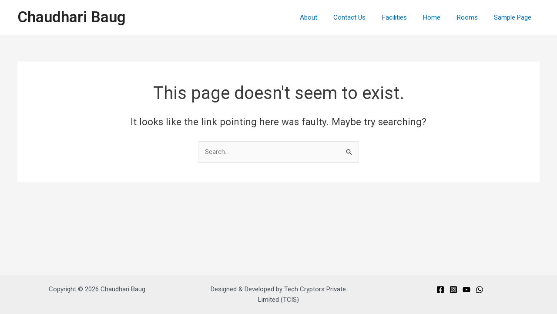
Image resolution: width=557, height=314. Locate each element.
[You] (466, 290)
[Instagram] (453, 290)
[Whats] (479, 290)
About (326, 17)
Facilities (405, 17)
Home (440, 17)
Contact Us (364, 17)
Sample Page (514, 17)
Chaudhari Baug (71, 17)
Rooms (472, 17)
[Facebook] (440, 290)
